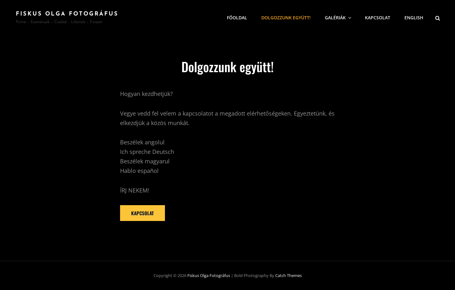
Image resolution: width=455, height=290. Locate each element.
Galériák (338, 18)
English (413, 18)
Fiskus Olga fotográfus (67, 14)
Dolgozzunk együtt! (286, 18)
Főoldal (237, 18)
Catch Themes (288, 275)
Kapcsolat (377, 18)
